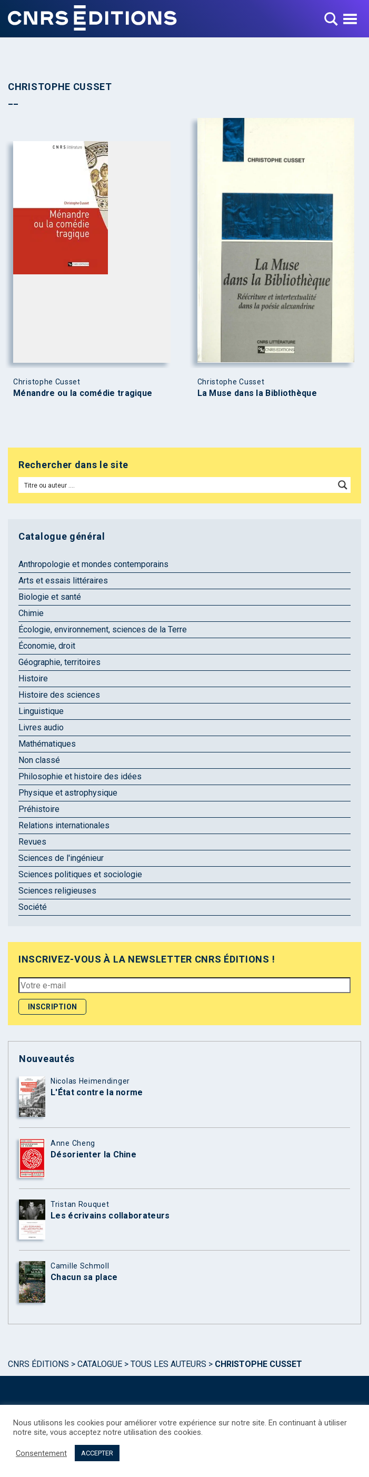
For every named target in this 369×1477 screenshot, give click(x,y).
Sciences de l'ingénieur (61, 858)
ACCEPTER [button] (97, 1453)
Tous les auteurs (168, 1364)
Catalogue (99, 1364)
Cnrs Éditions (38, 1364)
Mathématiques (47, 744)
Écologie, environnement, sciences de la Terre (102, 629)
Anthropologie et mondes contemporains (93, 564)
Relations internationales (63, 825)
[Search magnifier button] (343, 485)
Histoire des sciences (59, 695)
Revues (32, 842)
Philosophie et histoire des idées (80, 776)
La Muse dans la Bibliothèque (257, 393)
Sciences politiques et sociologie (80, 874)
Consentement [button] (41, 1453)
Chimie (31, 613)
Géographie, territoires (59, 662)
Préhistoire (38, 809)
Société (32, 907)
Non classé (39, 760)
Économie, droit (46, 646)
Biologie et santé (49, 597)
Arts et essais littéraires (63, 581)
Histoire (33, 678)
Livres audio (41, 727)
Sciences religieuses (57, 891)
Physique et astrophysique (67, 793)
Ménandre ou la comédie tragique (82, 393)
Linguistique (41, 711)
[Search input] (177, 485)
